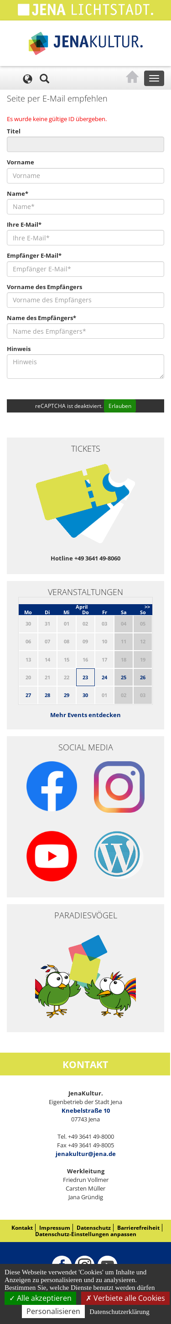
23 (85, 677)
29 (66, 695)
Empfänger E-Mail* (34, 255)
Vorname (20, 162)
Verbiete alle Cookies (125, 1298)
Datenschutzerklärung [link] (119, 1311)
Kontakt (22, 1228)
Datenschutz (94, 1228)
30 (85, 695)
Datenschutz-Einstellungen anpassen (85, 1234)
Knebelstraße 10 (86, 1110)
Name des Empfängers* (41, 318)
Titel (14, 131)
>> (147, 606)
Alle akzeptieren (40, 1298)
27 (28, 695)
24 (104, 677)
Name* (17, 193)
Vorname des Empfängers (44, 287)
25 (123, 677)
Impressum (54, 1228)
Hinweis (19, 349)
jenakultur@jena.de (86, 1154)
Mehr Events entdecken (85, 715)
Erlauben (120, 406)
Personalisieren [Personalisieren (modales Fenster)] (53, 1311)
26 (142, 677)
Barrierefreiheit (138, 1228)
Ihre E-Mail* (24, 224)
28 (47, 695)
